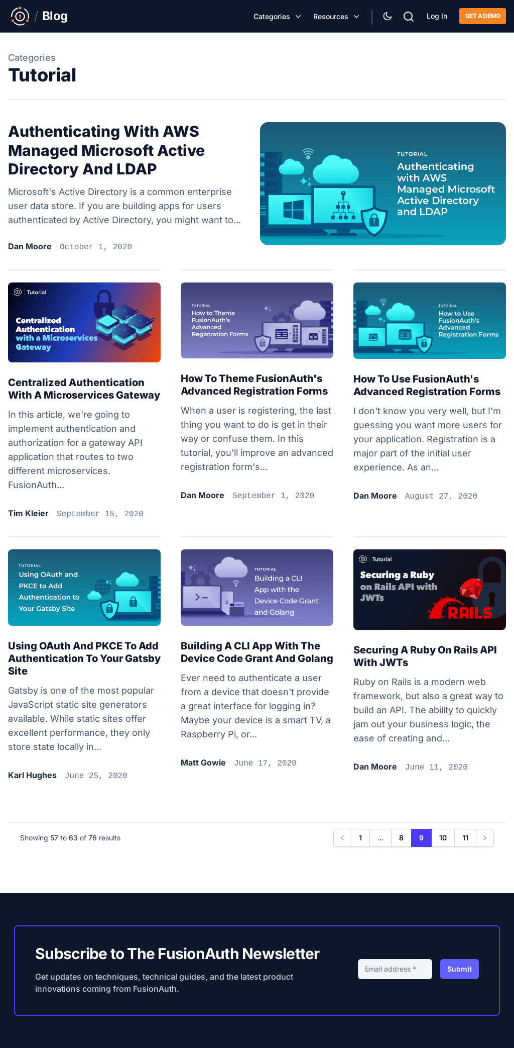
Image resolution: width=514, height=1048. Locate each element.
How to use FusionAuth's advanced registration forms (426, 385)
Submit (459, 969)
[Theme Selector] (387, 16)
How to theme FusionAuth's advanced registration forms (254, 384)
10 (443, 837)
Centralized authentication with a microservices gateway (84, 388)
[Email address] (395, 969)
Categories (271, 16)
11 (465, 837)
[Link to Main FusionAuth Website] (20, 16)
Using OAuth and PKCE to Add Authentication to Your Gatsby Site (84, 658)
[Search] (409, 15)
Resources (330, 16)
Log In (437, 16)
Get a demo (482, 16)
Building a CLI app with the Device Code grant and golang (257, 652)
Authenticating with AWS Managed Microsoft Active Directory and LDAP (106, 150)
